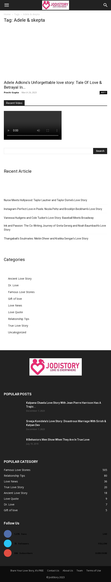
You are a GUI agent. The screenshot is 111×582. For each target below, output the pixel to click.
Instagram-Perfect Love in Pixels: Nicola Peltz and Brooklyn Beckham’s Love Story (53, 209)
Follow (102, 543)
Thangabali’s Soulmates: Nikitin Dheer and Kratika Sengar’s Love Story (46, 238)
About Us (68, 570)
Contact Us (53, 570)
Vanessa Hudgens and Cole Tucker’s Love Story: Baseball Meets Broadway (49, 217)
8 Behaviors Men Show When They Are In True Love (57, 439)
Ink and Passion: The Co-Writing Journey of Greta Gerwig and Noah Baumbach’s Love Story (55, 227)
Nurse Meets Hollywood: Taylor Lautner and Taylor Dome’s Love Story (45, 200)
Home (7, 14)
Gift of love (15, 298)
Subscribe (101, 553)
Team (80, 570)
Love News (15, 305)
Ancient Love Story (20, 278)
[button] (6, 5)
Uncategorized (17, 332)
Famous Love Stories (21, 292)
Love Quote (15, 312)
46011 (103, 92)
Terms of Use (93, 570)
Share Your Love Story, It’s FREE (26, 570)
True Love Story (18, 325)
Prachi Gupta (11, 92)
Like (105, 533)
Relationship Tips (18, 319)
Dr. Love (13, 285)
